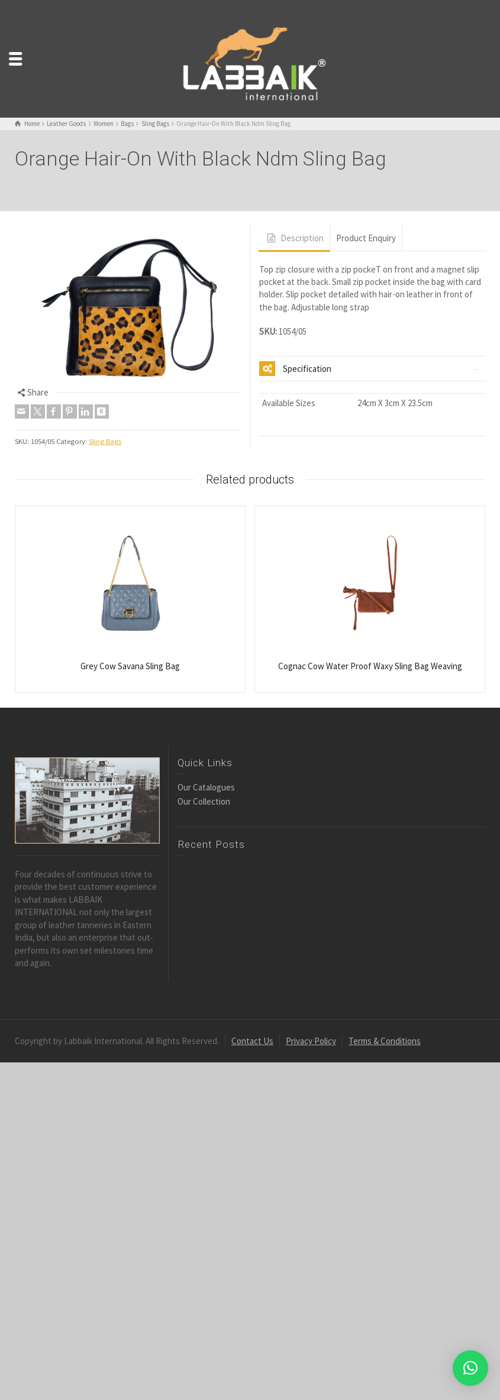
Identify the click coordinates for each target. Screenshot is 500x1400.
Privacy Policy (311, 1040)
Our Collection (204, 801)
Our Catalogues (206, 787)
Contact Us (252, 1040)
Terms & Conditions (385, 1040)
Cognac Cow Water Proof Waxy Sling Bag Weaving (370, 666)
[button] (470, 1368)
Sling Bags (105, 441)
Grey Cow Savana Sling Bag (130, 666)
